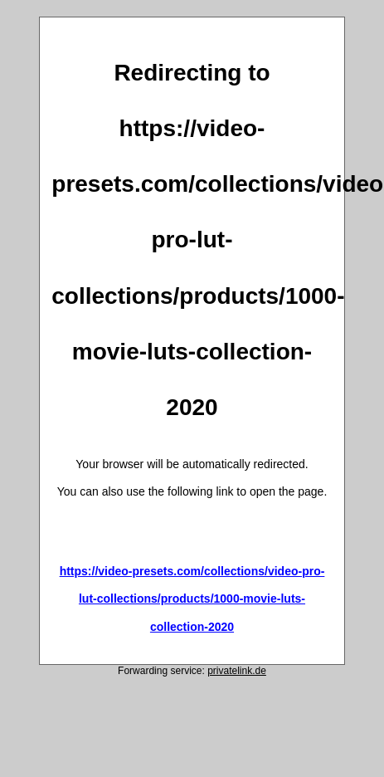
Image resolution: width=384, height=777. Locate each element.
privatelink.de (236, 671)
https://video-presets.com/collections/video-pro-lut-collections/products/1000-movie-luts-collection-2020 (192, 598)
